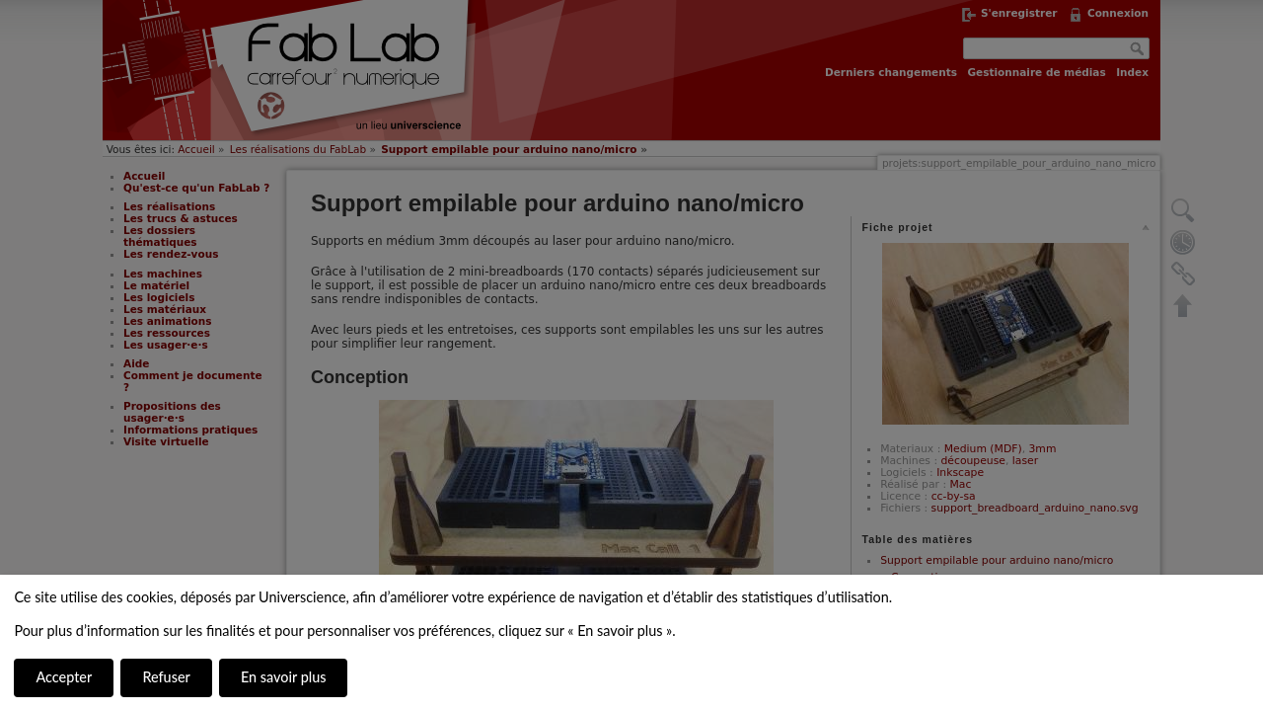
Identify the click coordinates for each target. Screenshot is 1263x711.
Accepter (64, 677)
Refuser (165, 677)
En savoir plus (283, 677)
